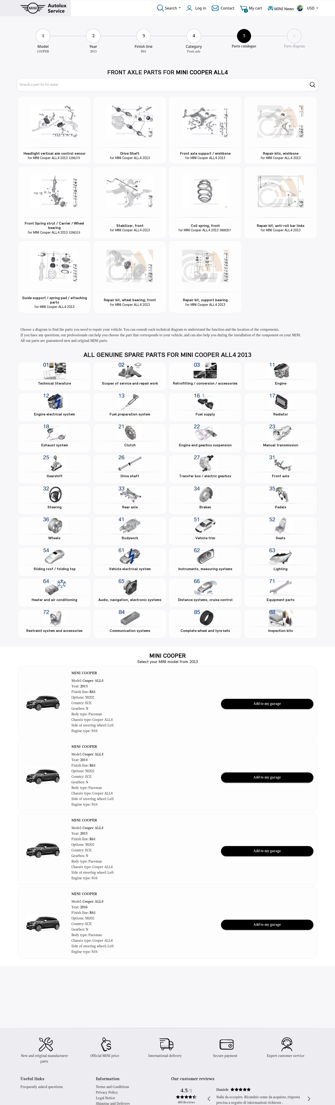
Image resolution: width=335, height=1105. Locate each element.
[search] (312, 85)
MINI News (281, 8)
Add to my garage (267, 704)
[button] (42, 702)
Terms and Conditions (112, 1087)
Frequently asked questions (41, 1087)
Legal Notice (105, 1098)
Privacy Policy (107, 1093)
